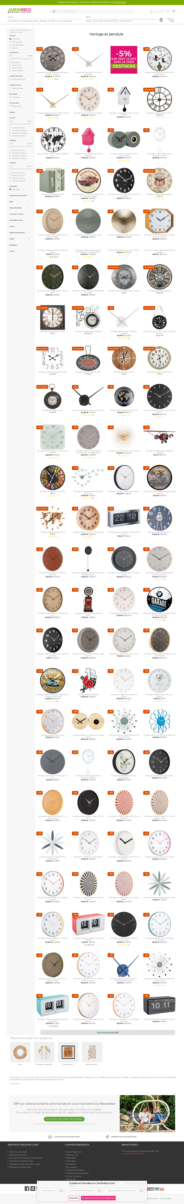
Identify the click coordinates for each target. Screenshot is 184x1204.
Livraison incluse (16, 88)
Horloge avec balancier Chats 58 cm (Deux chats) (159, 73)
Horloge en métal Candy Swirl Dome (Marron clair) (160, 817)
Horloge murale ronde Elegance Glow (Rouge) (159, 251)
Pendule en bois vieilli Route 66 (159, 194)
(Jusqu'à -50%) (169, 20)
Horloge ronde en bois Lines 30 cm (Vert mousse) (52, 980)
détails (74, 1186)
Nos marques (71, 1167)
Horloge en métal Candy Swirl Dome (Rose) (124, 898)
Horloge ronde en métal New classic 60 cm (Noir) (53, 655)
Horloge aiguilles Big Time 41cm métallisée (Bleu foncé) (124, 980)
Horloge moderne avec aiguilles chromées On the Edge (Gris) (88, 452)
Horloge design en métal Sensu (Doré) (124, 235)
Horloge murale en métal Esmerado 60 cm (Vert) (88, 292)
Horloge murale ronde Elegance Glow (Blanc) (88, 1020)
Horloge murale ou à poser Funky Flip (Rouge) (88, 939)
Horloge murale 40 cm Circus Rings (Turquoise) (159, 939)
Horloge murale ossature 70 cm (159, 113)
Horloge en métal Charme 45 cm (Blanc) (123, 695)
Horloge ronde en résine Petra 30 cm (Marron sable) (53, 236)
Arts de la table (98, 21)
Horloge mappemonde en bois (52, 532)
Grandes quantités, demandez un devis (24, 1164)
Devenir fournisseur (74, 1176)
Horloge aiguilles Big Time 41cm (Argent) (124, 332)
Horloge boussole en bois (124, 372)
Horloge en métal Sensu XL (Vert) (88, 235)
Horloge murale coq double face (88, 331)
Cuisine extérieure (14, 21)
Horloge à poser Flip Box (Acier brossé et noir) (123, 533)
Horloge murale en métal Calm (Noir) (124, 491)
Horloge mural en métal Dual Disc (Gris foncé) (124, 574)
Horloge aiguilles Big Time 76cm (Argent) (88, 73)
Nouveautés (71, 1164)
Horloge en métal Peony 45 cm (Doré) (123, 451)
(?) (57, 1190)
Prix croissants (17, 42)
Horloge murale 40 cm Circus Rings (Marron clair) (88, 980)
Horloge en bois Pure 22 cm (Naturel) (88, 532)
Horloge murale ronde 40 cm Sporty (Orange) (52, 898)
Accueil (11, 30)
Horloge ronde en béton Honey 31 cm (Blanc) (124, 858)
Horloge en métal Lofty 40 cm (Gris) (124, 654)
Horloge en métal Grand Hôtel (159, 372)
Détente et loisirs (126, 21)
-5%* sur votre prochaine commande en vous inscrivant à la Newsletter (64, 1103)
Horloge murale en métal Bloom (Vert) (159, 897)
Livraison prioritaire (17, 79)
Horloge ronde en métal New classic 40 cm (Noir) (124, 195)
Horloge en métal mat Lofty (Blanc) (88, 857)
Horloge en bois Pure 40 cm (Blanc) (124, 613)
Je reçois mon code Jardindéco (64, 1118)
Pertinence (16, 39)
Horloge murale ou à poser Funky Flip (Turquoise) (52, 1020)
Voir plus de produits (108, 1032)
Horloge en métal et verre (52, 410)
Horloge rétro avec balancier (159, 291)
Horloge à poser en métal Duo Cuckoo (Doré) (88, 736)
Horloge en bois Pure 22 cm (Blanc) (88, 113)
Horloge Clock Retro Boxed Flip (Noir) (159, 1019)
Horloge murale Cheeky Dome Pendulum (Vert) (159, 155)
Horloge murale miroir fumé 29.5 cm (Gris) (53, 777)
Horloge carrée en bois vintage (52, 331)
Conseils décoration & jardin (77, 1173)
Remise (14, 48)
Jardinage (43, 21)
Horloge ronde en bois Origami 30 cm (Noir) (88, 817)
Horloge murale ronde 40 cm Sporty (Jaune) (52, 939)
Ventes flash (71, 1158)
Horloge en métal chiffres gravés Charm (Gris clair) (159, 574)
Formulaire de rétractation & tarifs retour (26, 1158)
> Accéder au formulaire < (133, 1154)
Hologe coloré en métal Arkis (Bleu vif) (159, 735)
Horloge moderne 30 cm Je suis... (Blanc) (159, 695)
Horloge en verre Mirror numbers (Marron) (52, 574)
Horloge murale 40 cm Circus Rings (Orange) (124, 1020)
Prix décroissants (18, 45)
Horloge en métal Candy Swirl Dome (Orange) (124, 817)
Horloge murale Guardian (88, 694)
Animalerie (51, 21)
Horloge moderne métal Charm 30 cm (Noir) (159, 411)
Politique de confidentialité (20, 1167)
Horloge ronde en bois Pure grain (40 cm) (52, 614)
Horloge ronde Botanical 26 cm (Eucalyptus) (124, 777)
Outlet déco (71, 1161)
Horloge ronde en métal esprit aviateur (124, 291)
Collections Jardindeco (75, 1170)
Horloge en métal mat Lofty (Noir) (159, 776)
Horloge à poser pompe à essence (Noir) (88, 614)
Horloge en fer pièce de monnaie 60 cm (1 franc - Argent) (52, 73)
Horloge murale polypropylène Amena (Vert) (52, 292)
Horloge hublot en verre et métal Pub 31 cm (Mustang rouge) (88, 195)
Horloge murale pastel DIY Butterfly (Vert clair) (88, 492)
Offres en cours (72, 1155)
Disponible (14, 189)
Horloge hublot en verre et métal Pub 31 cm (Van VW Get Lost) (52, 695)
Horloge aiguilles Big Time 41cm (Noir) (88, 410)
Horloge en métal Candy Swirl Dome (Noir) (88, 898)
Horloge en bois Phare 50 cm (159, 532)
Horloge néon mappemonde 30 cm (123, 410)
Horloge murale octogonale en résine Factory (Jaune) (159, 236)
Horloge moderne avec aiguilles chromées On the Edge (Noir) (88, 251)
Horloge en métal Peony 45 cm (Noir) (124, 250)
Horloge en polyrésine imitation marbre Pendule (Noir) (88, 574)
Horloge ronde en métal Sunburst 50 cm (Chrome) (160, 980)
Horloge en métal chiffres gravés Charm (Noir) (124, 939)
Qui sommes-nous (73, 1152)
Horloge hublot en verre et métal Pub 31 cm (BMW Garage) (159, 614)
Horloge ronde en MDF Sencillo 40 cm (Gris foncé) (159, 655)
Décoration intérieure (111, 21)
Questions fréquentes (18, 1155)
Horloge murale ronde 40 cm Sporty (159, 857)
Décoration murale (15, 32)
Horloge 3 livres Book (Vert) (52, 194)
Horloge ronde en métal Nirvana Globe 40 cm (88, 655)
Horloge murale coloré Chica (52, 735)
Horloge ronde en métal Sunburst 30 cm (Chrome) (124, 736)
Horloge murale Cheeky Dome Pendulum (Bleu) (88, 777)
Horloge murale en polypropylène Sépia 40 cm (159, 492)
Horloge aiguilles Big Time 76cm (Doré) (52, 113)
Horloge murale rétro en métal (52, 491)
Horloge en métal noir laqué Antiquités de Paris (159, 332)
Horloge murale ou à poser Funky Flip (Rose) (52, 251)
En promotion (15, 106)
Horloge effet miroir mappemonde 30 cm (52, 155)
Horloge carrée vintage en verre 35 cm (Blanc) (52, 452)
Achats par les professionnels (21, 1161)
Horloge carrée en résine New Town (52, 372)
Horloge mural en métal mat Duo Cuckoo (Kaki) (124, 155)
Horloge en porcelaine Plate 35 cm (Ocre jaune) (52, 817)
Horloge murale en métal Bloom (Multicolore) (52, 858)
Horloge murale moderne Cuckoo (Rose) (88, 155)
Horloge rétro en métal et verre (88, 372)
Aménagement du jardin (30, 21)
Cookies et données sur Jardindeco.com (92, 1183)
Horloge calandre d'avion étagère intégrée (159, 452)
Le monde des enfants (64, 21)
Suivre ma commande (18, 1152)
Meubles (89, 21)
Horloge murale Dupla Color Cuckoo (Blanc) (124, 114)
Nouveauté (14, 97)
